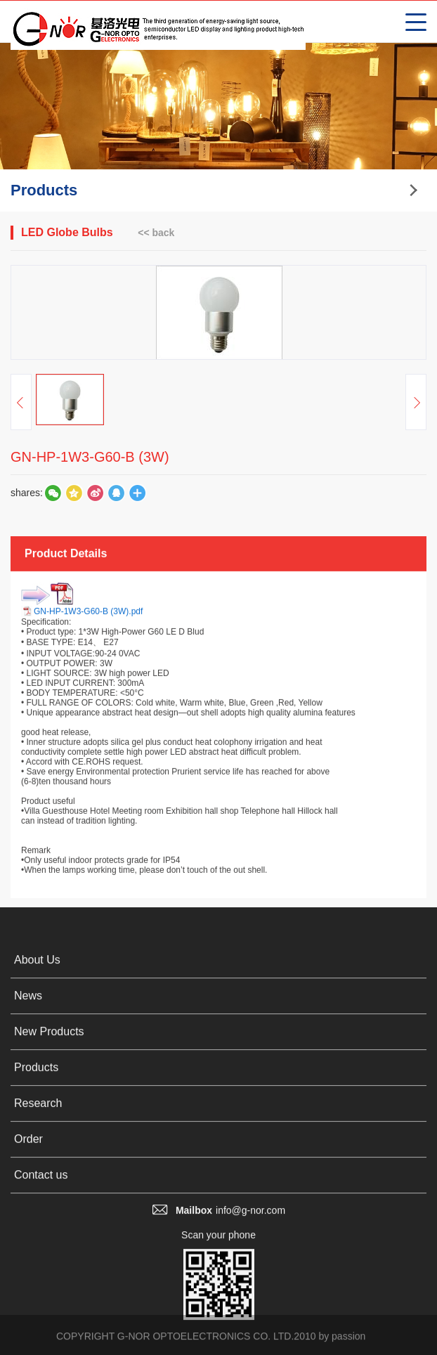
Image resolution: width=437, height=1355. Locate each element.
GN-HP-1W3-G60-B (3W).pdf (88, 757)
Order (28, 1302)
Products (36, 1230)
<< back (156, 232)
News (28, 1159)
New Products (49, 1194)
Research (38, 1266)
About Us (37, 1123)
